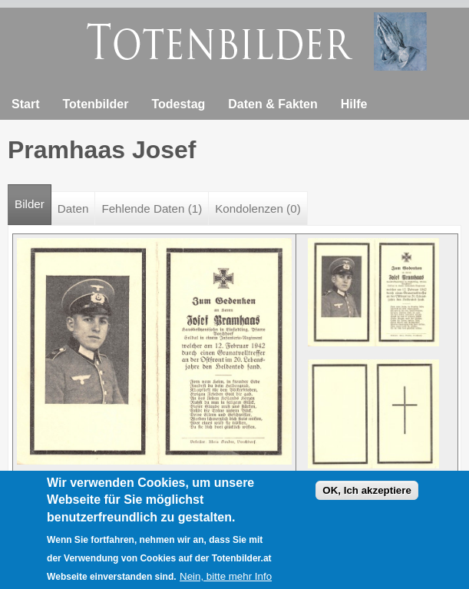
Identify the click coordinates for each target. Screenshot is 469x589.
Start (25, 104)
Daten (73, 208)
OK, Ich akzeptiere (366, 495)
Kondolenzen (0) (257, 208)
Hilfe (354, 104)
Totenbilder (95, 104)
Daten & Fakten (272, 104)
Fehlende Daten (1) (151, 208)
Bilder (33, 197)
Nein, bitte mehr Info (226, 581)
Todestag (178, 104)
